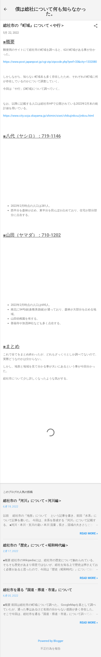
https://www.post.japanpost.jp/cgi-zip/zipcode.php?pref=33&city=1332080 (50, 62)
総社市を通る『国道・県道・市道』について (37, 590)
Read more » (89, 533)
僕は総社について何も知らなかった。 (50, 11)
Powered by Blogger (50, 641)
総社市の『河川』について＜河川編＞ (32, 501)
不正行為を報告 (50, 648)
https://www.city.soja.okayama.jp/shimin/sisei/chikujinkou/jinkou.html (48, 115)
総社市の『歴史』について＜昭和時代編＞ (36, 545)
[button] (95, 26)
